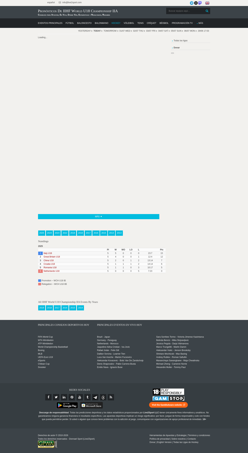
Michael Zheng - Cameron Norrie (171, 364)
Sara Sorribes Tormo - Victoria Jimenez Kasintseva (180, 337)
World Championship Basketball (53, 347)
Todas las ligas (181, 40)
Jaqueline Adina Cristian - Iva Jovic (113, 347)
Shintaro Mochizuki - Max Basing (171, 354)
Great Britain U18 (52, 257)
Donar (152, 442)
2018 (80, 233)
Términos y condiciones (199, 435)
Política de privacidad (160, 439)
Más (201, 23)
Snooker (42, 367)
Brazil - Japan (103, 337)
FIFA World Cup (45, 337)
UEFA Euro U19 (45, 357)
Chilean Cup (44, 364)
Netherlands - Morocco (107, 343)
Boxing (41, 350)
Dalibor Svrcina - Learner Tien (111, 354)
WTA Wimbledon (46, 340)
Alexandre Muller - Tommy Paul (171, 367)
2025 (41, 233)
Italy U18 (48, 253)
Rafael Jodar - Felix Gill (108, 350)
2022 (65, 233)
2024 (49, 233)
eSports (41, 360)
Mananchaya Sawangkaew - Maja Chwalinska (177, 360)
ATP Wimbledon (45, 343)
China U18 (49, 260)
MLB (40, 354)
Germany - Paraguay (107, 340)
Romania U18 (50, 267)
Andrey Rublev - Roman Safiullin (171, 357)
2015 (103, 233)
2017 (88, 233)
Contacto (191, 439)
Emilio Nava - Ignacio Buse (110, 367)
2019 (72, 233)
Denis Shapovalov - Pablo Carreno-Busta (116, 364)
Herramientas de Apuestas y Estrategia (168, 435)
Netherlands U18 (51, 271)
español (51, 2)
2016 (96, 233)
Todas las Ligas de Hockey (186, 442)
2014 (111, 233)
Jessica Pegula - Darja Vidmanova (172, 343)
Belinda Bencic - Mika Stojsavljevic (172, 340)
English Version (164, 442)
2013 (119, 233)
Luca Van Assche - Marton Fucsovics (114, 357)
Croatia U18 (49, 264)
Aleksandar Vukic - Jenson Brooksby (173, 350)
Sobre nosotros (178, 439)
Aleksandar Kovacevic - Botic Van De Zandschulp (120, 360)
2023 (57, 233)
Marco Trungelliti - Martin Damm (171, 347)
